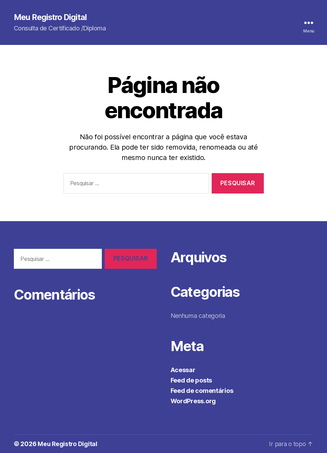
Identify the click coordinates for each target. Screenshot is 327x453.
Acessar (183, 370)
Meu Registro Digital (51, 17)
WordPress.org (193, 401)
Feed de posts (191, 380)
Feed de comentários (202, 390)
